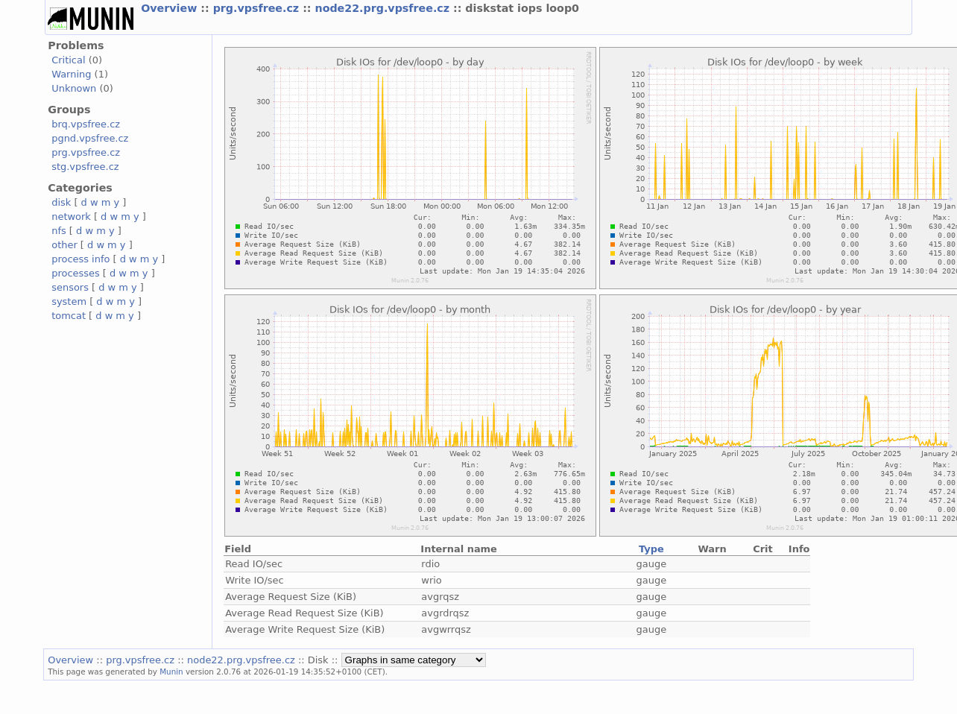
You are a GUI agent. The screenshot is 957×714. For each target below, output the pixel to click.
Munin (171, 671)
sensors (70, 287)
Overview (170, 8)
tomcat (68, 315)
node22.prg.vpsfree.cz (384, 8)
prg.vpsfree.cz (258, 8)
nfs (58, 230)
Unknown (73, 88)
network (71, 216)
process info (80, 259)
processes (75, 273)
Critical (68, 60)
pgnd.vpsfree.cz (89, 138)
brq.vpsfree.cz (85, 124)
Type (651, 549)
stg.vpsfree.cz (85, 166)
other (64, 244)
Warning (71, 74)
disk (61, 202)
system (68, 301)
